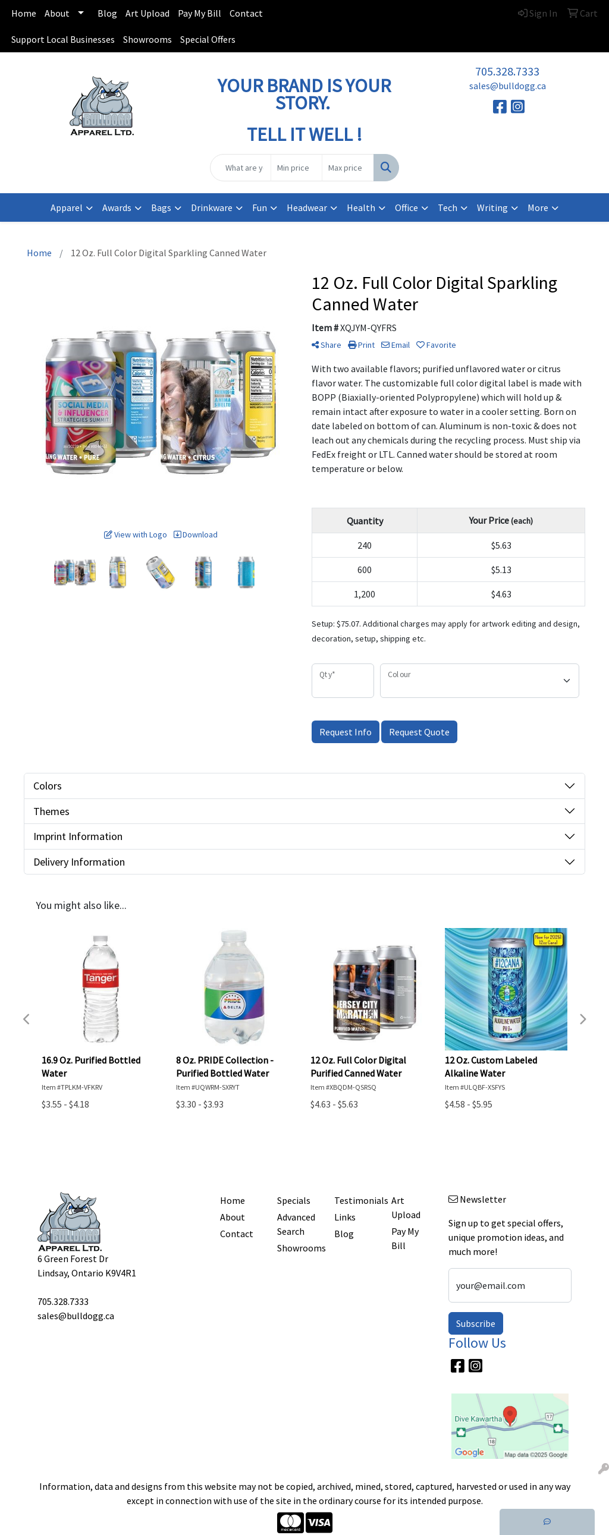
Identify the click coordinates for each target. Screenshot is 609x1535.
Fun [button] (259, 207)
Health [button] (361, 207)
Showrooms (147, 39)
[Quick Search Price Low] (296, 167)
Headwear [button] (307, 207)
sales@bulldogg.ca (507, 86)
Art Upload (147, 13)
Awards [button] (116, 207)
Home (23, 13)
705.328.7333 (507, 71)
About (57, 13)
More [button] (538, 207)
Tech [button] (447, 207)
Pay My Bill (199, 13)
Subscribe (475, 1323)
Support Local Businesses (63, 39)
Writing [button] (492, 207)
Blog (107, 13)
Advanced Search (296, 1224)
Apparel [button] (67, 207)
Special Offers (208, 39)
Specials (293, 1200)
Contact (246, 13)
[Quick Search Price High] (347, 167)
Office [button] (406, 207)
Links (345, 1217)
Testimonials (355, 1200)
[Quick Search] (240, 167)
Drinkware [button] (212, 207)
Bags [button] (161, 207)
